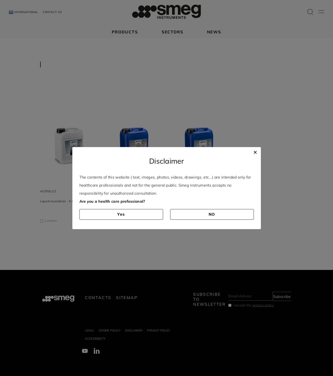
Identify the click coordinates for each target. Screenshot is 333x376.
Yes (121, 214)
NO (212, 214)
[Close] (255, 151)
